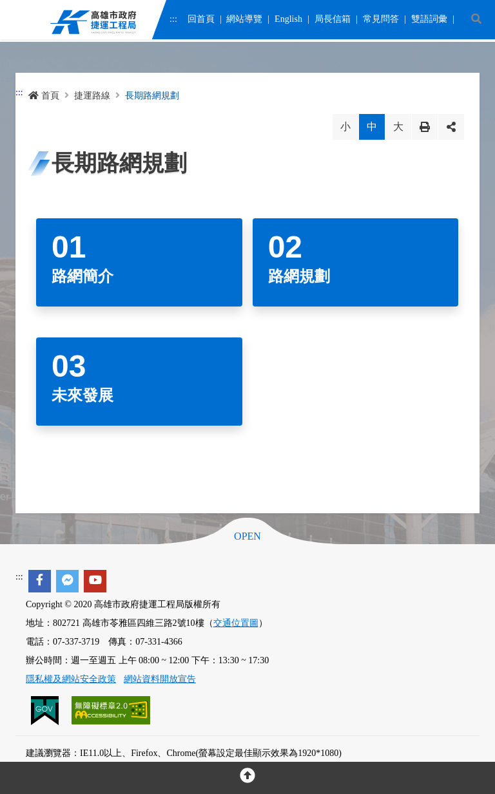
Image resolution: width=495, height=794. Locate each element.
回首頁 (200, 21)
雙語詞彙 (429, 21)
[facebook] (39, 581)
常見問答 (380, 21)
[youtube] (95, 581)
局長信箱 (333, 21)
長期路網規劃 (152, 95)
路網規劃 (299, 276)
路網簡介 (82, 276)
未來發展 (82, 395)
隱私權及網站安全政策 (71, 679)
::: (173, 21)
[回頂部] (247, 778)
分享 (451, 127)
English (288, 21)
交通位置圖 (235, 623)
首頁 (43, 95)
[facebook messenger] (67, 581)
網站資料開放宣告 (160, 679)
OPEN (247, 536)
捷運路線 (92, 95)
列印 (425, 127)
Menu (18, 23)
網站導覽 (244, 21)
